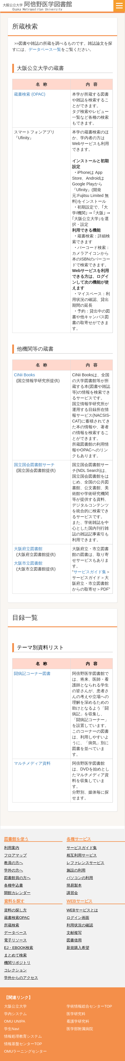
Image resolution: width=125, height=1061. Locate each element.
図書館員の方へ (17, 878)
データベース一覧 (44, 49)
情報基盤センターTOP (23, 1044)
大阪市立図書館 (28, 563)
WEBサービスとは (82, 910)
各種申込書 (13, 885)
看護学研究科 (78, 1021)
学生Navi (11, 1029)
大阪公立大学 (15, 1006)
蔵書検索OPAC (17, 917)
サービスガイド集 (90, 571)
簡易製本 (74, 885)
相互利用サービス (82, 855)
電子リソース (15, 940)
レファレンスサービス (85, 863)
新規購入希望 (78, 947)
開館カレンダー (17, 893)
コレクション (15, 970)
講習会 (72, 893)
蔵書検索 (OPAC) (29, 94)
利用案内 (11, 848)
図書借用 (74, 940)
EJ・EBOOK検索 (18, 947)
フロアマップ (15, 855)
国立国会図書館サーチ (34, 464)
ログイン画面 (78, 917)
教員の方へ (13, 863)
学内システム (15, 1014)
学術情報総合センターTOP (89, 1006)
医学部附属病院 (80, 1029)
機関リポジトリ (17, 963)
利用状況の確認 (80, 925)
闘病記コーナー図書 (32, 673)
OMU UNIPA (14, 1021)
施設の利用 (76, 870)
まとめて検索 (15, 955)
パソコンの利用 (80, 878)
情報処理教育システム (23, 1036)
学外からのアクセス (21, 978)
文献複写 (74, 932)
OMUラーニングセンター (25, 1051)
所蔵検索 (11, 925)
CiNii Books (24, 375)
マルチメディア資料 (32, 763)
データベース (15, 932)
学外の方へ (13, 870)
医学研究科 (76, 1014)
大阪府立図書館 (28, 548)
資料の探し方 (15, 910)
